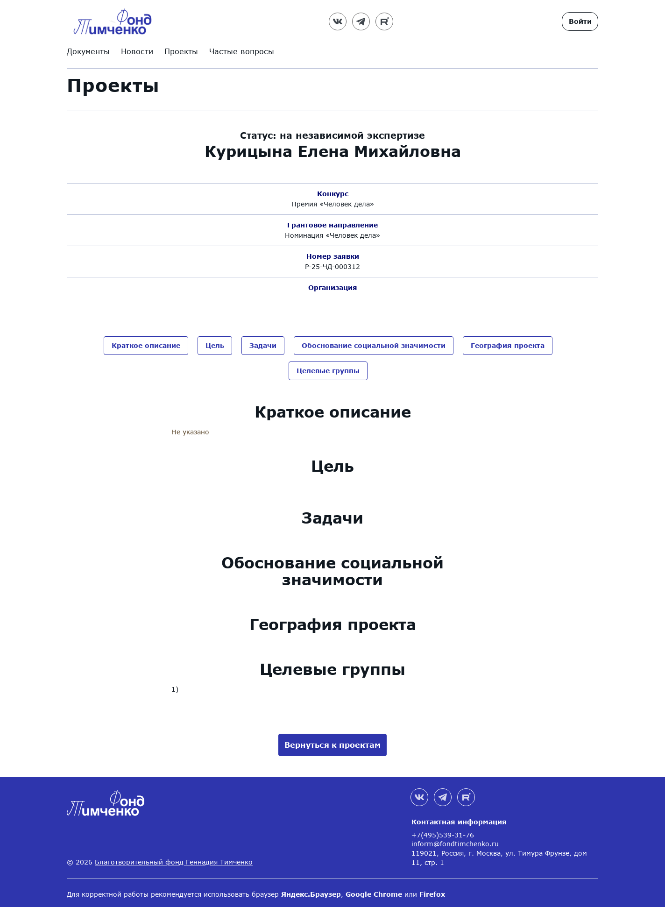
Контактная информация (459, 818)
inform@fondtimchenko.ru (455, 840)
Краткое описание (146, 345)
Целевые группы (328, 369)
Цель (214, 345)
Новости (137, 51)
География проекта (508, 345)
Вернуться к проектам (332, 741)
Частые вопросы (241, 51)
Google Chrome (374, 891)
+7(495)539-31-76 (442, 832)
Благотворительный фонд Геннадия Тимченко (174, 859)
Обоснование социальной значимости (374, 345)
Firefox (432, 891)
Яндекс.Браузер (311, 891)
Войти (580, 21)
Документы (88, 51)
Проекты (181, 51)
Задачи (262, 345)
